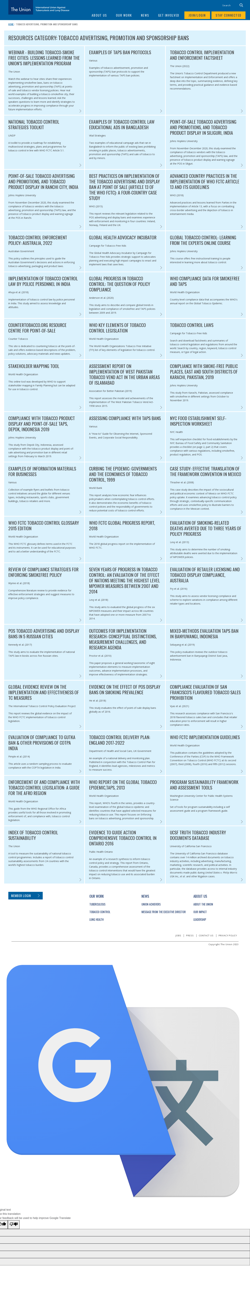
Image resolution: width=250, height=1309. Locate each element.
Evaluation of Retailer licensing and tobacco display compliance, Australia (205, 575)
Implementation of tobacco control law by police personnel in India (43, 281)
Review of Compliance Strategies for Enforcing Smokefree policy (43, 572)
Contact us (206, 935)
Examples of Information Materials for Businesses (42, 471)
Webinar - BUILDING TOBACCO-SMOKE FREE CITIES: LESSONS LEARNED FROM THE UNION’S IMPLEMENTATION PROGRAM (44, 58)
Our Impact (200, 912)
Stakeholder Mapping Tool (33, 366)
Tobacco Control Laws (191, 325)
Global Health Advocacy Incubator (122, 237)
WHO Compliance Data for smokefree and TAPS (205, 281)
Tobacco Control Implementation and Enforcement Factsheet (202, 55)
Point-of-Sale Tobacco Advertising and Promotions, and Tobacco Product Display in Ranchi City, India (43, 181)
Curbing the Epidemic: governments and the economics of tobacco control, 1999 (123, 474)
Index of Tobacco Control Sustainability (33, 835)
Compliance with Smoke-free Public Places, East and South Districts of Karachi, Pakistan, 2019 (204, 371)
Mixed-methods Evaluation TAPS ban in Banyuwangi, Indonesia (204, 633)
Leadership (199, 919)
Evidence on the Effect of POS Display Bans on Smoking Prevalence (124, 689)
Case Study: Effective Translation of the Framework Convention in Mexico (205, 471)
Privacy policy (228, 935)
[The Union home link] (38, 7)
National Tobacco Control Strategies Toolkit (33, 124)
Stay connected (228, 15)
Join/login (197, 15)
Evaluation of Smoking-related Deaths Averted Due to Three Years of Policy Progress (205, 528)
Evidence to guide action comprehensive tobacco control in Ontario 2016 (122, 838)
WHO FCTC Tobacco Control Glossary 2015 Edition (43, 525)
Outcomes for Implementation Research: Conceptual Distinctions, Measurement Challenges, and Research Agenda (123, 639)
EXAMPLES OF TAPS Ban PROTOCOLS (120, 52)
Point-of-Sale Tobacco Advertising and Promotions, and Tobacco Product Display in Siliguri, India (203, 127)
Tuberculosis (97, 904)
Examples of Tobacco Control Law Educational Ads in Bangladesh (122, 124)
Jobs (178, 935)
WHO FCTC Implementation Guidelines (205, 737)
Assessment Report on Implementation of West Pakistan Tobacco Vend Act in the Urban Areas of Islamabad (124, 374)
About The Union (203, 904)
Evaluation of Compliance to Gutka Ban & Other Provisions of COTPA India (41, 742)
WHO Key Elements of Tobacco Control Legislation (117, 327)
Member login (21, 895)
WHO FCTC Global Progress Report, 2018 (122, 525)
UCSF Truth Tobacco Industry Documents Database (198, 835)
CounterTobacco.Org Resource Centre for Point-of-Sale (37, 327)
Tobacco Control (99, 912)
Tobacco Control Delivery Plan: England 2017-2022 (119, 740)
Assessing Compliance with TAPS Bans (125, 418)
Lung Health (96, 919)
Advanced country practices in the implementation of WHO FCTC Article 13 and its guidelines (204, 181)
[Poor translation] (14, 1224)
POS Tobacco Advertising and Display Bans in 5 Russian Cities (43, 633)
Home (11, 24)
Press (190, 935)
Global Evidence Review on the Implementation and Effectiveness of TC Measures (43, 692)
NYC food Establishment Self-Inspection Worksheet (198, 421)
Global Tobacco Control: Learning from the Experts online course (203, 240)
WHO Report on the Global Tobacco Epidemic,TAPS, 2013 (123, 784)
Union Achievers (151, 904)
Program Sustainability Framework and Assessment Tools (204, 784)
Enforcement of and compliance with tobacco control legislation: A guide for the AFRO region (44, 787)
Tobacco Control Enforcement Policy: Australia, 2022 (37, 240)
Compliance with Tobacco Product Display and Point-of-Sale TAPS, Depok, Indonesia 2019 (41, 423)
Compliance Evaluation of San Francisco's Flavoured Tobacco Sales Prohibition (205, 692)
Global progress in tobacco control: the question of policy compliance (119, 284)
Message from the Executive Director (163, 912)
